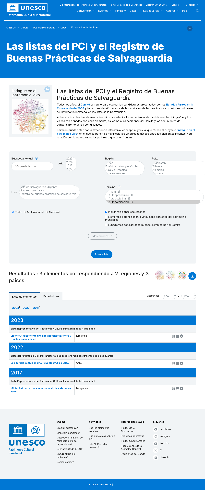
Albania (178, 166)
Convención (84, 10)
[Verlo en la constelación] (160, 275)
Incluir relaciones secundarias (125, 211)
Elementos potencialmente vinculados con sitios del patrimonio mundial (145, 218)
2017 (36, 307)
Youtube (161, 443)
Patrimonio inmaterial (44, 27)
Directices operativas (132, 436)
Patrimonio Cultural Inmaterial (29, 15)
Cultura (24, 27)
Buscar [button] (196, 10)
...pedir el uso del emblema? (66, 455)
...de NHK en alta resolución (98, 446)
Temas (119, 10)
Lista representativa (47, 190)
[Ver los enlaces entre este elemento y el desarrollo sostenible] (182, 275)
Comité (85, 104)
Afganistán (178, 163)
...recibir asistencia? (67, 427)
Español (175, 5)
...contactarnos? (65, 462)
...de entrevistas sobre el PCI (102, 438)
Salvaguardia (151, 10)
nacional (54, 212)
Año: (61, 163)
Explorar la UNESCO (157, 5)
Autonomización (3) (152, 202)
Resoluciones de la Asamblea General (131, 447)
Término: (112, 187)
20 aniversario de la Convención (126, 5)
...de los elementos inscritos (99, 429)
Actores (171, 10)
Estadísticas (51, 296)
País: (155, 158)
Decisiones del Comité (133, 453)
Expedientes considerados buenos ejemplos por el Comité (142, 224)
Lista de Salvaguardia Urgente (47, 187)
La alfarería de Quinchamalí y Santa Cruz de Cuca (40, 362)
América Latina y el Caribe (123, 166)
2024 (69, 162)
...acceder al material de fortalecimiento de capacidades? (70, 440)
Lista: (14, 192)
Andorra (178, 173)
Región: (109, 158)
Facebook (162, 429)
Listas (133, 10)
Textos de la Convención (128, 429)
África (123, 163)
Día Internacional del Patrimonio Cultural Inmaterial (84, 5)
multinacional (35, 212)
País (184, 10)
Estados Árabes (123, 173)
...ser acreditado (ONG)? (70, 449)
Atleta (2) (152, 191)
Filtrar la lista (101, 254)
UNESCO (11, 27)
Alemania (178, 170)
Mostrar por (153, 295)
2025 (69, 158)
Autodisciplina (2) (152, 198)
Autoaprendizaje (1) (152, 195)
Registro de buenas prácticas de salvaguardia (47, 194)
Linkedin (161, 457)
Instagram (161, 436)
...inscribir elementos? (68, 432)
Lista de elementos (24, 296)
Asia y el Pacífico (123, 170)
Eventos (103, 10)
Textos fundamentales (133, 440)
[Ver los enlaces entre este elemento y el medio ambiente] (171, 275)
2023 (69, 165)
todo (18, 212)
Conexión (190, 5)
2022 (69, 169)
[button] (190, 30)
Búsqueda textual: (24, 158)
